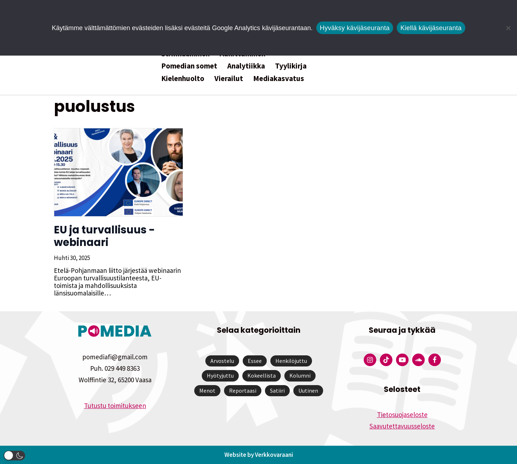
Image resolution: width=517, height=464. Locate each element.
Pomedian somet (189, 66)
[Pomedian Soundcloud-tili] (418, 360)
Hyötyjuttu (220, 375)
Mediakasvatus (278, 78)
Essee (255, 360)
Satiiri (277, 390)
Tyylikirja (291, 66)
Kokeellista (261, 375)
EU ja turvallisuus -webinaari (104, 236)
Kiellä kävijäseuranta (430, 28)
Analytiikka (246, 66)
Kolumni (300, 375)
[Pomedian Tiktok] (386, 360)
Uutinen (308, 390)
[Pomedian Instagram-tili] (370, 360)
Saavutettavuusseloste (402, 426)
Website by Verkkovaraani (258, 455)
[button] (14, 455)
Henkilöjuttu (291, 360)
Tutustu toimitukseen (115, 405)
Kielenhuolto (182, 78)
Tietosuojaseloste (402, 414)
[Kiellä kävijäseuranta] (508, 28)
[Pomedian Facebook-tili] (434, 360)
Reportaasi (242, 390)
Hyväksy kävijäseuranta (355, 28)
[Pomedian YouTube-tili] (402, 360)
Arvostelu (222, 360)
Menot (207, 390)
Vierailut (228, 78)
